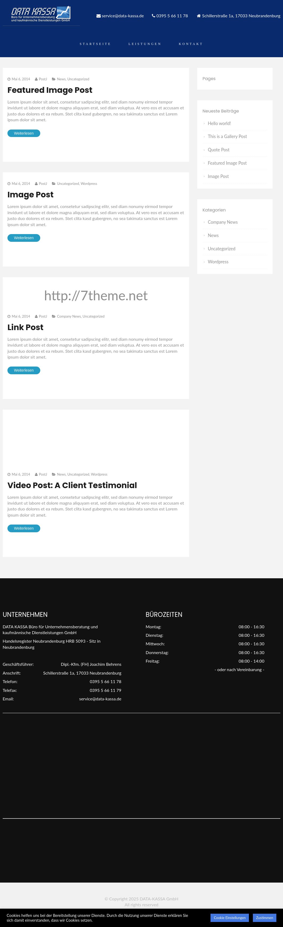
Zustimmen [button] (264, 918)
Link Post (25, 327)
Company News (69, 316)
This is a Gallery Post (227, 136)
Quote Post (218, 149)
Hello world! (219, 123)
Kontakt (191, 44)
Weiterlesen (24, 133)
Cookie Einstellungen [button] (230, 918)
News (61, 79)
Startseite (95, 44)
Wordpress (89, 183)
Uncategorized (78, 79)
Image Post (30, 194)
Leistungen (145, 44)
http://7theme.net (96, 295)
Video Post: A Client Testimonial (72, 485)
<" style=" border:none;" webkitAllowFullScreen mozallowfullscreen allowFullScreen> (47, 434)
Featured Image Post (49, 90)
